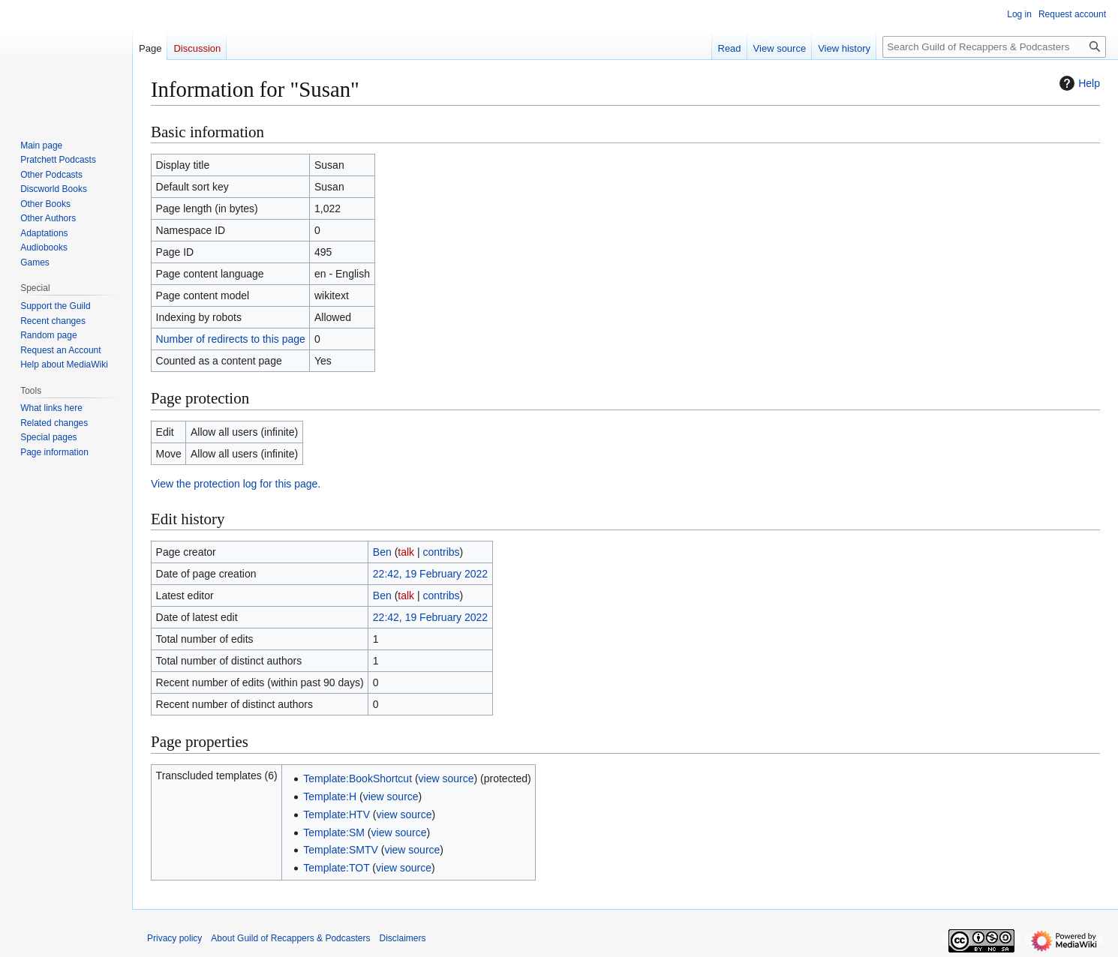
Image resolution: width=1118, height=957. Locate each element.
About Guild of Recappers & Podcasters (290, 938)
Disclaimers (402, 938)
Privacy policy (174, 938)
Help (1078, 83)
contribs (441, 552)
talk (406, 552)
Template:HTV (336, 814)
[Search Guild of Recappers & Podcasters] (994, 47)
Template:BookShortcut (357, 778)
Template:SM (334, 832)
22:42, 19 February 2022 (430, 574)
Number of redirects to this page (230, 339)
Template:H (329, 796)
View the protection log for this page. (235, 484)
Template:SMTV (340, 850)
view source (446, 778)
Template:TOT (336, 868)
